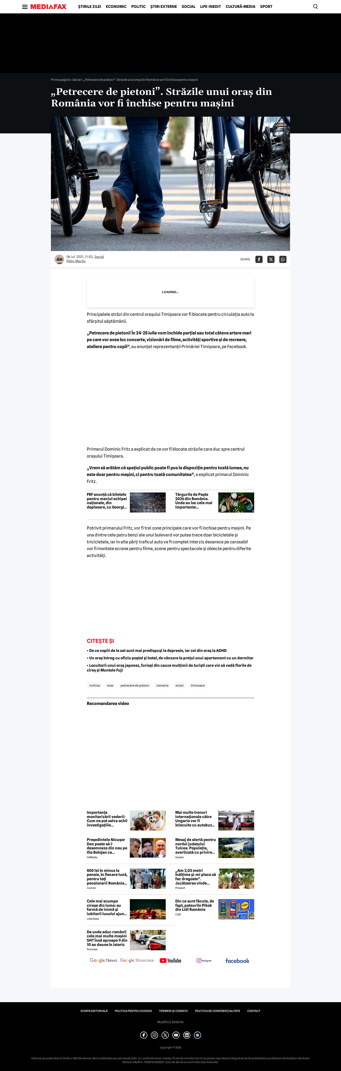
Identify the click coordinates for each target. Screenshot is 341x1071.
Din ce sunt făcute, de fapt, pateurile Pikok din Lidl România (194, 905)
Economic (116, 7)
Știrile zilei (89, 7)
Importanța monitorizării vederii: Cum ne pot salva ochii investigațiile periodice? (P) (107, 818)
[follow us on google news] (103, 961)
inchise (94, 685)
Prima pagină (60, 80)
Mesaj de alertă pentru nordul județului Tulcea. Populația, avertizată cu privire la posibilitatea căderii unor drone (195, 846)
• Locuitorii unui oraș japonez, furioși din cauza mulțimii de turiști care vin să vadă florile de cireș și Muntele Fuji (169, 668)
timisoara (198, 685)
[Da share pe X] (271, 259)
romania (162, 685)
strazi (180, 685)
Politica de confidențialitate (217, 1011)
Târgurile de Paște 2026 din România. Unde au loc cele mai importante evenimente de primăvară (193, 500)
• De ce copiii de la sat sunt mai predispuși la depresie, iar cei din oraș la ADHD (157, 650)
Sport (266, 7)
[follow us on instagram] (204, 961)
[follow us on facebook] (237, 961)
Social (188, 7)
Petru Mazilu (76, 261)
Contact (253, 1011)
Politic (138, 7)
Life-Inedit (210, 7)
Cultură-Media (240, 7)
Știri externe (163, 7)
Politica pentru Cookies (133, 1011)
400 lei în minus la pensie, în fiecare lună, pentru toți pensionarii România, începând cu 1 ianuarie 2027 (107, 877)
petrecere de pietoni (135, 685)
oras (110, 685)
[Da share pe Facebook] (259, 259)
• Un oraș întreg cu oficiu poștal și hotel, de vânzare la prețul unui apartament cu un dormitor (170, 658)
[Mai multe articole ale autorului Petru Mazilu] (59, 259)
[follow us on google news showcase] (137, 961)
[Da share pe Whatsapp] (282, 259)
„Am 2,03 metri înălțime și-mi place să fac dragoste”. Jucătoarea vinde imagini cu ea (195, 877)
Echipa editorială (94, 1011)
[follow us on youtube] (170, 961)
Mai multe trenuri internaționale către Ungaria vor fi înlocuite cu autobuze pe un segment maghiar (194, 818)
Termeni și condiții (173, 1011)
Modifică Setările (170, 1022)
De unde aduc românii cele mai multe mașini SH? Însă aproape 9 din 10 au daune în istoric (107, 938)
